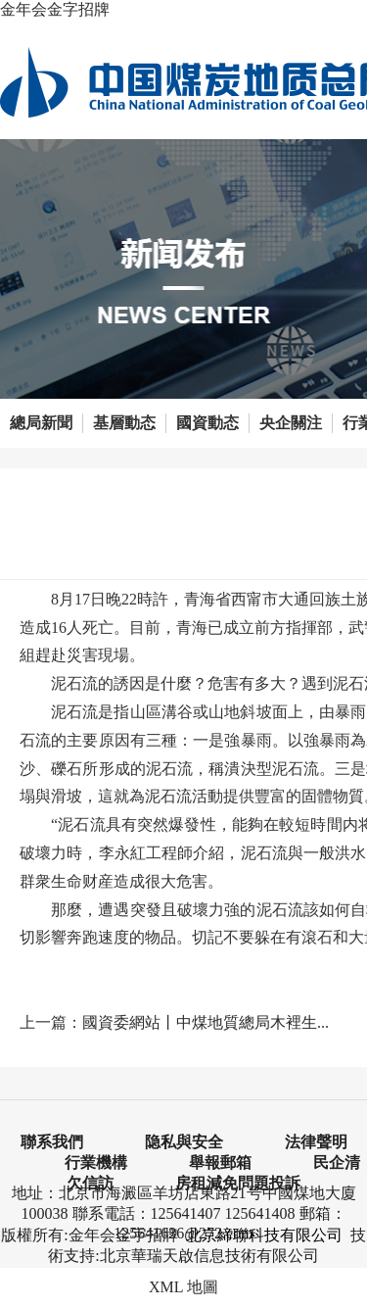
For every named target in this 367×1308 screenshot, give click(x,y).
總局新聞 (41, 422)
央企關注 (290, 422)
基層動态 (124, 422)
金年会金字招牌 (55, 9)
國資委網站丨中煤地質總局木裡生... (205, 1022)
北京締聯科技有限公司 (264, 1235)
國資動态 (207, 422)
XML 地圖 (183, 1287)
